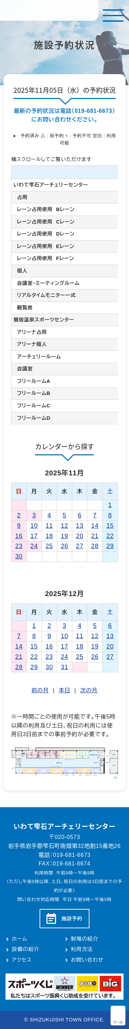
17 (34, 536)
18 (49, 536)
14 (95, 525)
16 (19, 536)
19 (64, 536)
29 (110, 546)
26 (64, 546)
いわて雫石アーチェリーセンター (49, 10)
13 (80, 525)
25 (49, 546)
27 (80, 546)
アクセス (22, 960)
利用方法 (82, 949)
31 (64, 667)
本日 (65, 690)
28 (95, 546)
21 (95, 536)
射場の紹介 (84, 939)
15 (110, 525)
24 (34, 546)
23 (19, 546)
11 (49, 525)
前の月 (40, 690)
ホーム (19, 939)
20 (80, 536)
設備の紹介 (25, 949)
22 (110, 536)
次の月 (88, 690)
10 (34, 525)
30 (19, 556)
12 (64, 525)
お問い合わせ (87, 960)
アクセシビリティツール (118, 1016)
